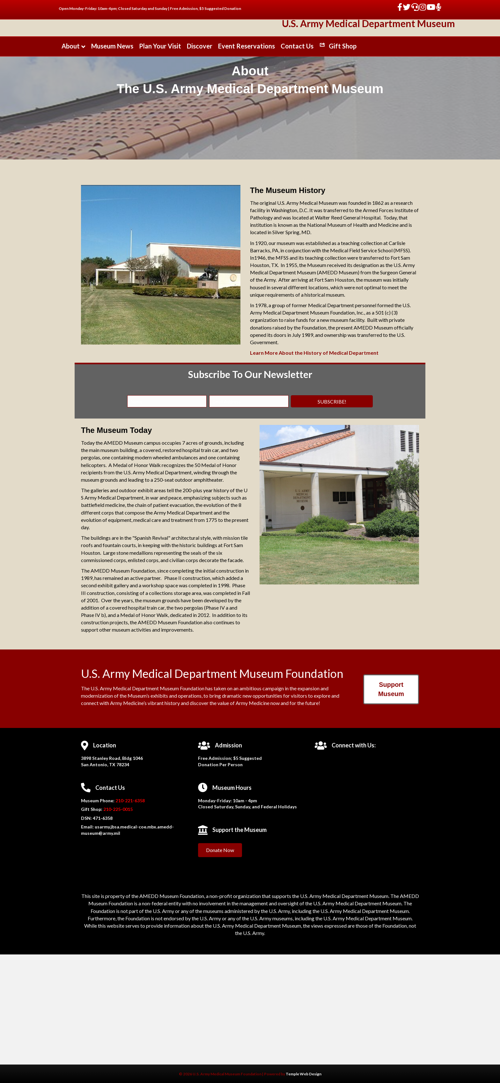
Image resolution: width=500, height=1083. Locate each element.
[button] (332, 477)
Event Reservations (246, 99)
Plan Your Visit (160, 99)
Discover (199, 99)
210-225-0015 (117, 885)
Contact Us (297, 99)
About (71, 99)
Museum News (112, 99)
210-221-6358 (130, 876)
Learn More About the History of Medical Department (314, 429)
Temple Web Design (303, 1074)
